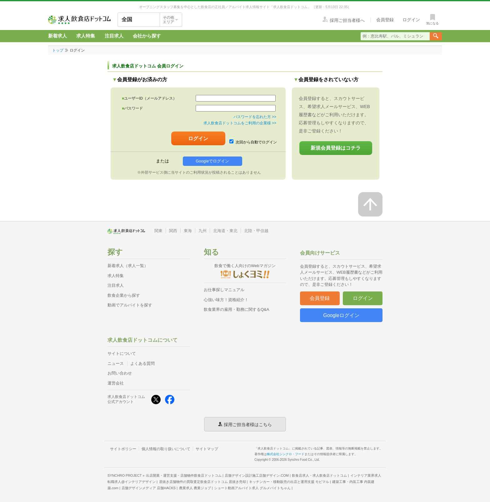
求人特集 (85, 35)
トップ (57, 50)
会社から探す (147, 35)
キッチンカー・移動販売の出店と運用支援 (289, 482)
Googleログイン (341, 315)
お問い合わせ (120, 373)
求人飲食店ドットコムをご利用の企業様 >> (239, 123)
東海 (188, 230)
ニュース (116, 363)
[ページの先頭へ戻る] (370, 204)
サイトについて (122, 353)
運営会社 (116, 383)
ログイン (363, 298)
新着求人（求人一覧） (128, 265)
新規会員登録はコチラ (336, 148)
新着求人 (57, 35)
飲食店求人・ (319, 475)
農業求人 (195, 488)
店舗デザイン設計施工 (257, 475)
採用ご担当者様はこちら (248, 424)
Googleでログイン (212, 161)
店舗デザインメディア (149, 488)
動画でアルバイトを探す (130, 305)
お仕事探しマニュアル (224, 289)
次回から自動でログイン (253, 141)
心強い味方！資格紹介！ (226, 299)
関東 (158, 230)
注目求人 (114, 35)
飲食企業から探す (124, 295)
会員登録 (320, 298)
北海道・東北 (225, 230)
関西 (173, 230)
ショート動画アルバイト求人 (252, 488)
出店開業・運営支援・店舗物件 (184, 475)
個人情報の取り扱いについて (166, 449)
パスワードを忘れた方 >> (254, 117)
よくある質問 (142, 363)
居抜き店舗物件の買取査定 (202, 482)
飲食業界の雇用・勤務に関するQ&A (236, 309)
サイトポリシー (123, 449)
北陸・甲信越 (256, 230)
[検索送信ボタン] (436, 36)
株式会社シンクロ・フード (285, 454)
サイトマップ (207, 449)
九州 (202, 230)
